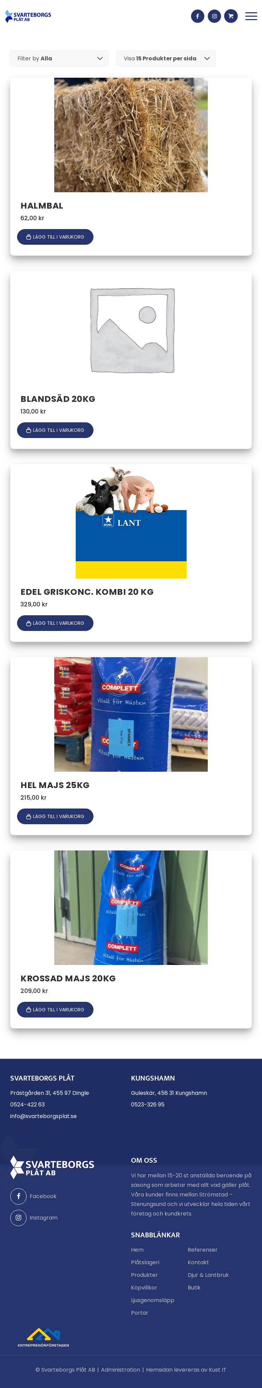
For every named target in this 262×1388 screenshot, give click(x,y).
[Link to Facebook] (197, 16)
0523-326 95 (147, 1108)
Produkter (144, 1279)
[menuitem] (251, 16)
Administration (120, 1373)
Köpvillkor (144, 1291)
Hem (137, 1253)
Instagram (34, 1221)
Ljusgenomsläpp (152, 1304)
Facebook (33, 1200)
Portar (139, 1317)
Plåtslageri (145, 1266)
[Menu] (251, 16)
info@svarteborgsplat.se (43, 1120)
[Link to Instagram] (214, 16)
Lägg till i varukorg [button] (58, 237)
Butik (194, 1291)
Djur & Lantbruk (208, 1279)
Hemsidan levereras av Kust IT (186, 1373)
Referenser (203, 1253)
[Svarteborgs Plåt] (28, 16)
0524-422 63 (27, 1108)
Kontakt (198, 1266)
